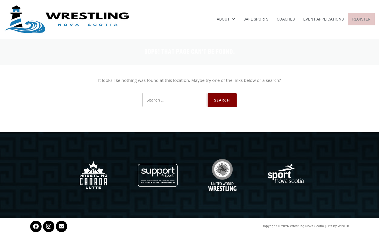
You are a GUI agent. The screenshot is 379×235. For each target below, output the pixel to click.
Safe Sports (255, 19)
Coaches (286, 19)
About (226, 19)
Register (361, 19)
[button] (225, 19)
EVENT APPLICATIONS (323, 19)
